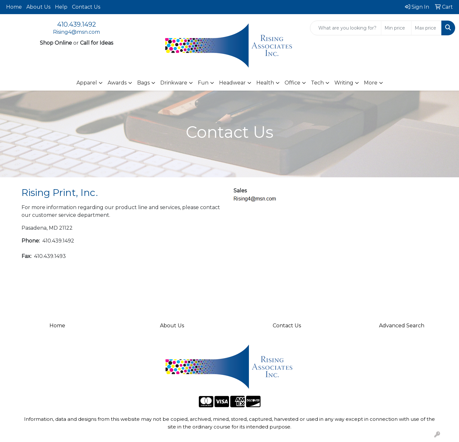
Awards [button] (117, 83)
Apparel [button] (86, 83)
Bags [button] (143, 83)
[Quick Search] (345, 28)
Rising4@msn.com (76, 32)
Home (14, 7)
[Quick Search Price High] (426, 28)
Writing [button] (343, 83)
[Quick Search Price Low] (396, 28)
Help (61, 7)
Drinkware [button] (173, 83)
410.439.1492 (76, 24)
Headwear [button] (232, 83)
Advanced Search (401, 326)
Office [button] (292, 83)
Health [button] (265, 83)
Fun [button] (203, 83)
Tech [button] (317, 83)
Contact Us (86, 7)
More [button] (370, 83)
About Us (38, 7)
